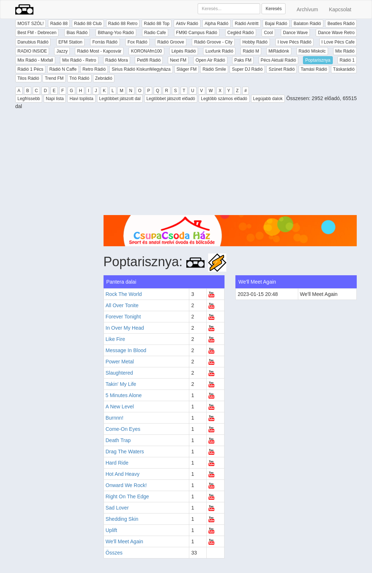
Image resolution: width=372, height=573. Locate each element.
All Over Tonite (122, 305)
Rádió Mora (116, 60)
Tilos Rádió (28, 78)
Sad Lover (117, 508)
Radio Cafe (155, 32)
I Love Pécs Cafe (338, 42)
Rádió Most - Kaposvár (99, 51)
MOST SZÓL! (30, 23)
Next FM (178, 60)
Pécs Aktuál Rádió (278, 60)
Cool (268, 32)
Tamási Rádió (314, 69)
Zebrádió (103, 78)
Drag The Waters (125, 451)
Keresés (274, 8)
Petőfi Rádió (149, 60)
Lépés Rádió (183, 51)
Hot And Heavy (123, 474)
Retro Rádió (94, 69)
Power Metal (120, 361)
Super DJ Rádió (247, 69)
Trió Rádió (79, 78)
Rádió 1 (347, 60)
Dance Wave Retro (336, 32)
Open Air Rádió (210, 60)
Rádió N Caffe (63, 69)
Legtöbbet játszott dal (120, 98)
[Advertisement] (230, 164)
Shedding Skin (122, 519)
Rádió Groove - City (213, 42)
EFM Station (70, 42)
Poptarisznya (317, 60)
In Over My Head (125, 328)
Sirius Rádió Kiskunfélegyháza (141, 69)
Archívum (307, 9)
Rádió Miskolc (312, 51)
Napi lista (55, 98)
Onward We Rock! (126, 485)
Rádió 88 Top (157, 23)
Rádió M (251, 51)
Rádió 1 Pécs (30, 69)
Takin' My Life (121, 384)
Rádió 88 (59, 23)
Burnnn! (115, 418)
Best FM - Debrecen (36, 32)
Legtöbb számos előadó (224, 98)
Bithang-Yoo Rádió (116, 32)
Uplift (111, 530)
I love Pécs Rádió (294, 42)
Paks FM (242, 60)
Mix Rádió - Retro (79, 60)
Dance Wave (295, 32)
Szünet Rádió (281, 69)
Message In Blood (126, 350)
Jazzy (62, 51)
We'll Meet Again (124, 541)
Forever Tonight (123, 317)
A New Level (120, 406)
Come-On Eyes (123, 429)
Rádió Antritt (246, 23)
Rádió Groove (170, 42)
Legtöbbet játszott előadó (170, 98)
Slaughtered (119, 373)
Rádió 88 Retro (123, 23)
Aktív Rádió (187, 23)
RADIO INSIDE (32, 51)
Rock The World (124, 294)
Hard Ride (117, 463)
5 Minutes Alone (124, 395)
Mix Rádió (345, 51)
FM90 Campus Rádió (196, 32)
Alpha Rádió (216, 23)
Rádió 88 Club (88, 23)
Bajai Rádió (276, 23)
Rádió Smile (214, 69)
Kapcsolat (340, 9)
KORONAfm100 (146, 51)
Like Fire (115, 339)
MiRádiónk (278, 51)
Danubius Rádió (32, 42)
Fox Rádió (137, 42)
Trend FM (54, 78)
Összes (114, 553)
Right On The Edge (127, 496)
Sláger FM (187, 69)
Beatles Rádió (341, 23)
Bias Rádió (77, 32)
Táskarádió (344, 69)
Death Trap (118, 440)
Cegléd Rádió (240, 32)
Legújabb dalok (268, 98)
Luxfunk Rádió (219, 51)
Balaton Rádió (307, 23)
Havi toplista (81, 98)
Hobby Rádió (254, 42)
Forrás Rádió (104, 42)
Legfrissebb (28, 98)
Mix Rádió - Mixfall (35, 60)
